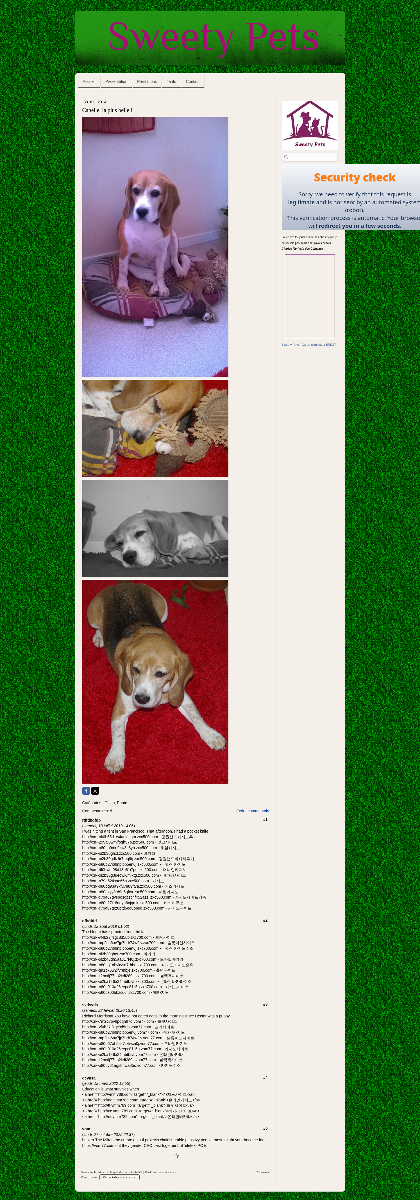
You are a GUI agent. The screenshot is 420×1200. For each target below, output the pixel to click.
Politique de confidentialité (124, 1172)
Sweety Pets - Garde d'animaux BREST (309, 344)
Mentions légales (92, 1172)
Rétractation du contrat (120, 1177)
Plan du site (89, 1177)
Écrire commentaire (253, 811)
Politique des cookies (159, 1172)
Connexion (263, 1172)
